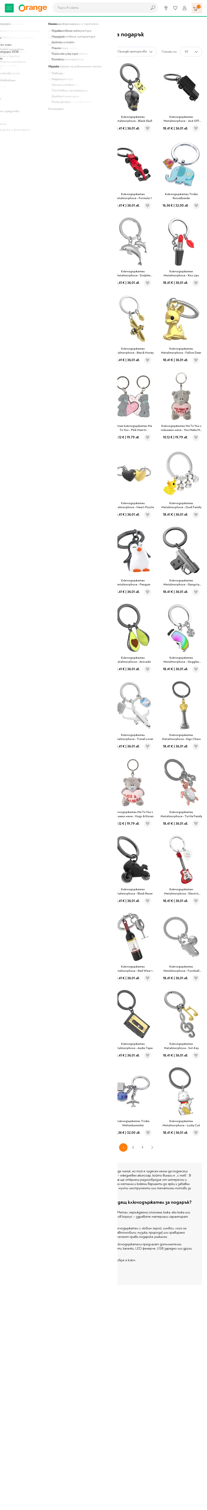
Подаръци (28, 22)
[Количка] (197, 8)
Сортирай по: (100, 52)
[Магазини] (166, 8)
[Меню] (9, 8)
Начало (10, 22)
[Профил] (184, 8)
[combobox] (99, 7)
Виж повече (78, 1276)
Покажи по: (169, 52)
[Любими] (175, 8)
